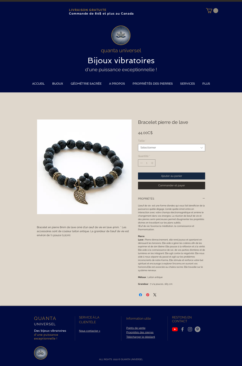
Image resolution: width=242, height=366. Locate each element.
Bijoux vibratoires (121, 60)
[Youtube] (175, 329)
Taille (142, 140)
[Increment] (152, 163)
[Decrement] (141, 163)
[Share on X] (155, 295)
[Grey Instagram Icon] (190, 329)
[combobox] (171, 147)
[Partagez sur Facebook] (140, 295)
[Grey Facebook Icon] (182, 329)
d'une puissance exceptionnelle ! (121, 69)
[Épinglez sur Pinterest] (147, 295)
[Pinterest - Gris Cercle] (197, 329)
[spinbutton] (146, 163)
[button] (212, 10)
